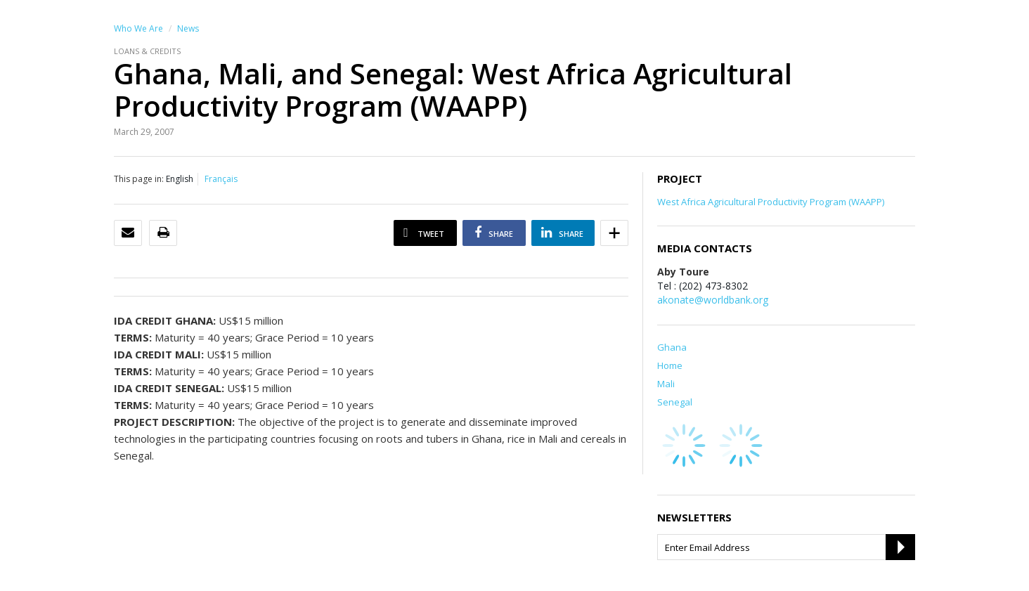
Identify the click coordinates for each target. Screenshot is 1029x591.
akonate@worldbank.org (712, 299)
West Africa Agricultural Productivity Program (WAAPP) (770, 201)
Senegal (674, 402)
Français (221, 179)
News (188, 28)
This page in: (139, 179)
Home (669, 365)
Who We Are (138, 28)
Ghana (672, 347)
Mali (666, 383)
